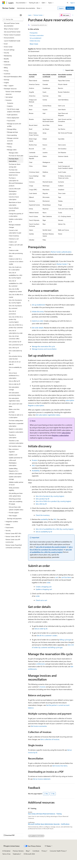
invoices (43, 687)
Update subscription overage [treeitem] (15, 478)
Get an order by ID (41, 629)
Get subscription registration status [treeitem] (14, 399)
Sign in (72, 3)
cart (56, 577)
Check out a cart (41, 600)
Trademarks (16, 854)
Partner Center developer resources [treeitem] (13, 93)
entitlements (40, 664)
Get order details (37, 328)
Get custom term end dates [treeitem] (15, 405)
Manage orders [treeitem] (13, 153)
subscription (69, 400)
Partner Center (38, 15)
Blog (27, 851)
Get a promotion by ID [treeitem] (16, 345)
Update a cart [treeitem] (13, 455)
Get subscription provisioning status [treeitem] (14, 394)
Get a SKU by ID (41, 504)
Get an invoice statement (41, 779)
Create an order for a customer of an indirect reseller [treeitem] (16, 261)
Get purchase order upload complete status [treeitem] (16, 508)
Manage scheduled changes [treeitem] (14, 226)
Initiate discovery (35, 41)
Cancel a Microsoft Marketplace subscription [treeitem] (14, 191)
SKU (33, 465)
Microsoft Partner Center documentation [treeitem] (11, 24)
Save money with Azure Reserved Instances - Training (45, 814)
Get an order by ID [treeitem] (14, 384)
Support (61, 8)
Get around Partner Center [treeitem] (12, 32)
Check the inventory (43, 515)
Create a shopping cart (43, 587)
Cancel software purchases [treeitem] (14, 209)
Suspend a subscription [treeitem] (16, 432)
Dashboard (70, 8)
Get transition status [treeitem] (15, 446)
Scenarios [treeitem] (10, 103)
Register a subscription (36, 405)
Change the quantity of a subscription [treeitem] (16, 215)
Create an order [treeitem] (13, 250)
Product (34, 460)
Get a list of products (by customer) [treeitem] (15, 307)
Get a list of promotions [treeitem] (12, 312)
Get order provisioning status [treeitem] (16, 254)
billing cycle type (65, 640)
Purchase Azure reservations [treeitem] (13, 160)
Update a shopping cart (44, 589)
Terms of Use (6, 854)
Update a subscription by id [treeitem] (15, 220)
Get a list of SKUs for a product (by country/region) (53, 501)
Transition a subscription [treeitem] (12, 436)
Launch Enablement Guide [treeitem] (12, 41)
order (48, 582)
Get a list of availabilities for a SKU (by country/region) (54, 529)
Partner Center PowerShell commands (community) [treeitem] (14, 546)
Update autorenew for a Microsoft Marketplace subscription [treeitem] (15, 461)
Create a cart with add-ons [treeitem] (16, 246)
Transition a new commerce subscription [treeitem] (16, 442)
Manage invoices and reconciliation (44, 349)
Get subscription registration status (48, 415)
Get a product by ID (42, 499)
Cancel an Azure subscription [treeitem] (14, 198)
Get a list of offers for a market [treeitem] (16, 296)
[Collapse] (20, 15)
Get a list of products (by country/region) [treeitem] (15, 301)
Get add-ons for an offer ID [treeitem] (15, 363)
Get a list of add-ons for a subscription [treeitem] (15, 268)
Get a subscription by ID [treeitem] (15, 352)
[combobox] (12, 19)
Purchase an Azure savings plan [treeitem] (14, 165)
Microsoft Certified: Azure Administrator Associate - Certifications (48, 824)
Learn (29, 15)
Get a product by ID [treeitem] (15, 342)
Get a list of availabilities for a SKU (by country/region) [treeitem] (15, 275)
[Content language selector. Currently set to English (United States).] (11, 846)
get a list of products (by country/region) (51, 547)
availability (44, 519)
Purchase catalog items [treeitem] (16, 420)
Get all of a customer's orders (47, 635)
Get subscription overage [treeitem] (14, 388)
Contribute (36, 851)
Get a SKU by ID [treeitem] (14, 348)
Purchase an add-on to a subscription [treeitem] (16, 416)
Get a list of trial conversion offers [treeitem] (14, 337)
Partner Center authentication (61, 252)
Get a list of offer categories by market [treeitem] (15, 290)
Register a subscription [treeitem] (16, 429)
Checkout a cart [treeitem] (14, 239)
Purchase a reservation (37, 35)
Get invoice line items (59, 766)
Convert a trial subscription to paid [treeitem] (15, 231)
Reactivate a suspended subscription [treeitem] (16, 424)
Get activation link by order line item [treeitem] (15, 357)
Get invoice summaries (39, 726)
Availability (36, 470)
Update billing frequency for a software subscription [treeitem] (15, 471)
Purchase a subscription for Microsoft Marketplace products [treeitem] (16, 182)
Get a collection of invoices (50, 739)
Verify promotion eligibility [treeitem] (14, 489)
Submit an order (37, 321)
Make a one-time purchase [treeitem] (14, 410)
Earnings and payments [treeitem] (14, 518)
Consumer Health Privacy (57, 851)
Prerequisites (33, 33)
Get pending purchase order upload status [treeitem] (15, 494)
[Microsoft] (3, 2)
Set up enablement (35, 38)
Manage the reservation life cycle (43, 346)
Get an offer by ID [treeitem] (14, 381)
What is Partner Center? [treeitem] (11, 29)
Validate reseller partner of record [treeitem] (16, 483)
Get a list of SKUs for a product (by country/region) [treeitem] (16, 319)
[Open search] (68, 3)
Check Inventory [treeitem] (14, 236)
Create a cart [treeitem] (13, 242)
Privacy (44, 851)
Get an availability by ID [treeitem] (15, 368)
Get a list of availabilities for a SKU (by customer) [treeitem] (15, 283)
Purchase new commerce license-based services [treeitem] (14, 172)
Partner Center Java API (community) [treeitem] (13, 541)
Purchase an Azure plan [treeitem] (16, 156)
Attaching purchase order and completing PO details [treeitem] (15, 501)
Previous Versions (18, 851)
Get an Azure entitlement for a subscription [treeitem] (14, 375)
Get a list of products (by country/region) (50, 496)
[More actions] (73, 15)
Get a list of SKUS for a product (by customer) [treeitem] (16, 326)
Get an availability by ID (44, 532)
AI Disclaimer (6, 851)
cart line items (66, 577)
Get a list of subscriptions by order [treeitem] (16, 332)
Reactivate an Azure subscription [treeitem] (15, 203)
